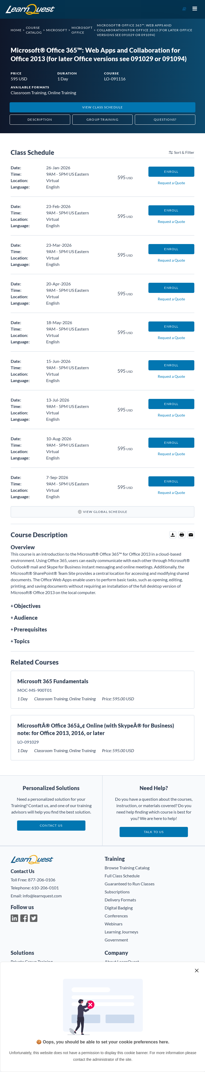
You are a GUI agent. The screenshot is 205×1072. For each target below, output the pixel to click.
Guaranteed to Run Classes (130, 883)
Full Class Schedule (122, 875)
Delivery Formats (120, 899)
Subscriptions (117, 891)
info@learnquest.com (42, 895)
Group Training (102, 119)
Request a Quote (171, 182)
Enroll (171, 172)
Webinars (114, 923)
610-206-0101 (45, 887)
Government (116, 939)
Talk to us (154, 832)
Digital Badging (119, 907)
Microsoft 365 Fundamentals (52, 681)
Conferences (116, 915)
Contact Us (51, 825)
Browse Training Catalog (127, 867)
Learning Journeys (121, 931)
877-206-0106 (41, 879)
